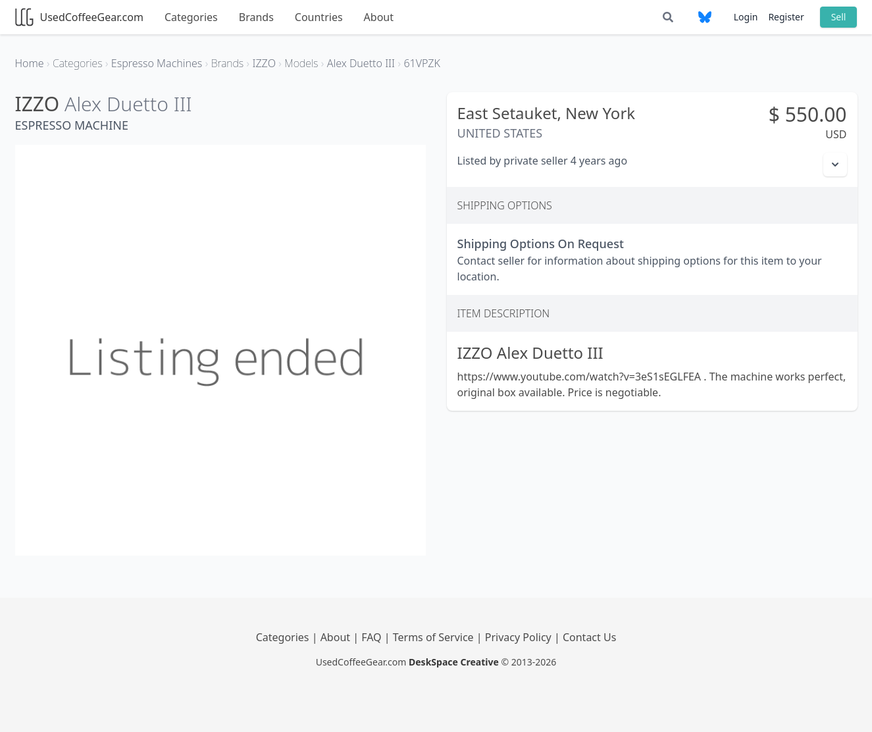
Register (786, 17)
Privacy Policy (519, 637)
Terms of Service (434, 637)
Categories (191, 17)
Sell (838, 17)
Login (746, 17)
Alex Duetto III (128, 103)
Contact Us (589, 637)
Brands (256, 17)
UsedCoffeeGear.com (79, 17)
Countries (319, 17)
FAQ (372, 637)
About (379, 17)
